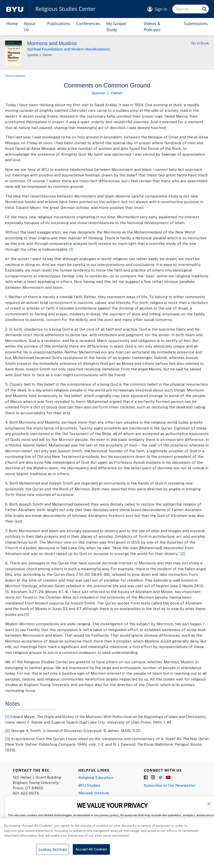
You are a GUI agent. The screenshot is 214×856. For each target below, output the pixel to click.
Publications (58, 23)
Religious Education (95, 777)
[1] (71, 249)
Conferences (88, 23)
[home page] (15, 9)
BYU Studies (89, 785)
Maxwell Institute (93, 793)
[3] (26, 614)
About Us (29, 26)
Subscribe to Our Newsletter (170, 785)
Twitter (161, 778)
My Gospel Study (116, 26)
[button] (209, 803)
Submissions (196, 23)
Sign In (160, 9)
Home (12, 23)
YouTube (168, 778)
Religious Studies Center (65, 9)
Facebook (146, 778)
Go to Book (200, 43)
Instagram (153, 778)
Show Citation (15, 76)
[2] (182, 553)
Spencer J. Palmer (39, 55)
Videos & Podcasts (152, 26)
